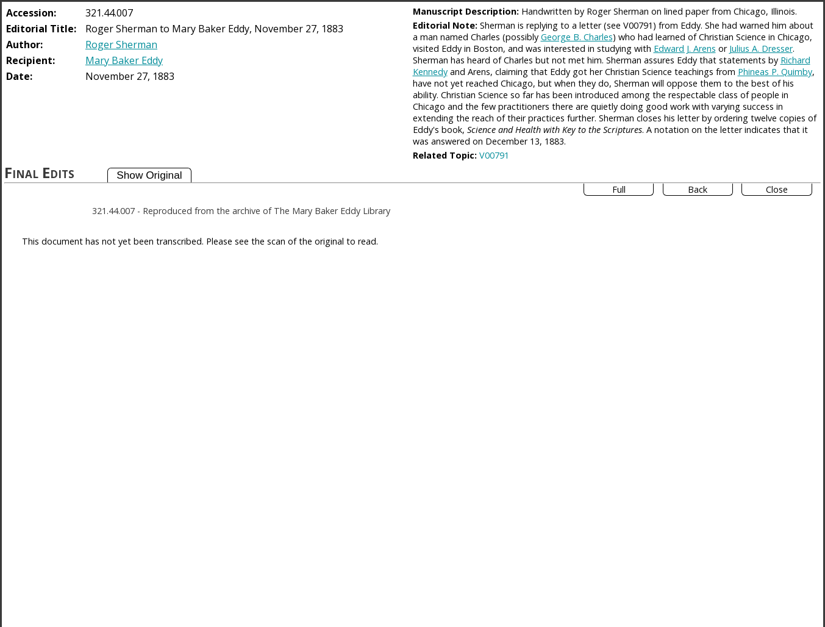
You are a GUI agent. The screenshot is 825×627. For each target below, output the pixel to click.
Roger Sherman (121, 44)
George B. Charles (577, 37)
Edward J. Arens (685, 48)
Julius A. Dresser (761, 48)
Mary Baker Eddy (124, 60)
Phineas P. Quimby (775, 71)
